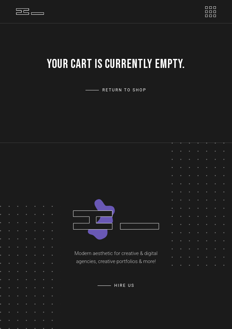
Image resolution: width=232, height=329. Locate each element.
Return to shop (124, 90)
